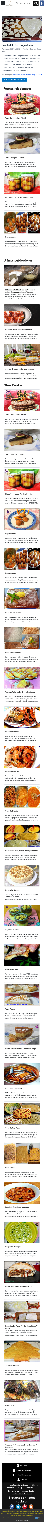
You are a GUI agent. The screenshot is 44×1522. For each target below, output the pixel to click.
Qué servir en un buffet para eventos (19, 369)
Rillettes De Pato (11, 969)
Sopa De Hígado (11, 811)
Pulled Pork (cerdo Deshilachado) (18, 1286)
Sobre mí (30, 1488)
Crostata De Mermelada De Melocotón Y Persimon (21, 1446)
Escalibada (9, 1405)
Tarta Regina (10, 1009)
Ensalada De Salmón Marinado (17, 1207)
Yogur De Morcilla (12, 930)
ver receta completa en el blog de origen (27, 75)
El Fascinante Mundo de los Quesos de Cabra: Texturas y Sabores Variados (20, 291)
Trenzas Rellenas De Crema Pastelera (20, 692)
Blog (20, 1488)
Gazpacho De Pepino (13, 1247)
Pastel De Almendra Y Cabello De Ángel (20, 1049)
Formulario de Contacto (22, 1494)
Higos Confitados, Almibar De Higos (19, 197)
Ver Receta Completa (14, 79)
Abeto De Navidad (12, 1366)
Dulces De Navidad (12, 890)
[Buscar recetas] (23, 3)
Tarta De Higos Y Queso (14, 158)
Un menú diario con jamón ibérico (18, 329)
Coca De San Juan (12, 1128)
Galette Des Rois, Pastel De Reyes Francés (21, 851)
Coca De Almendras (13, 613)
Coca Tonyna (10, 1168)
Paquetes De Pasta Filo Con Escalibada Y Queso (21, 1327)
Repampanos (10, 237)
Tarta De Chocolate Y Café (15, 118)
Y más (26, 1520)
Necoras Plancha (12, 732)
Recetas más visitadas (19, 1485)
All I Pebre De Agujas (13, 1088)
